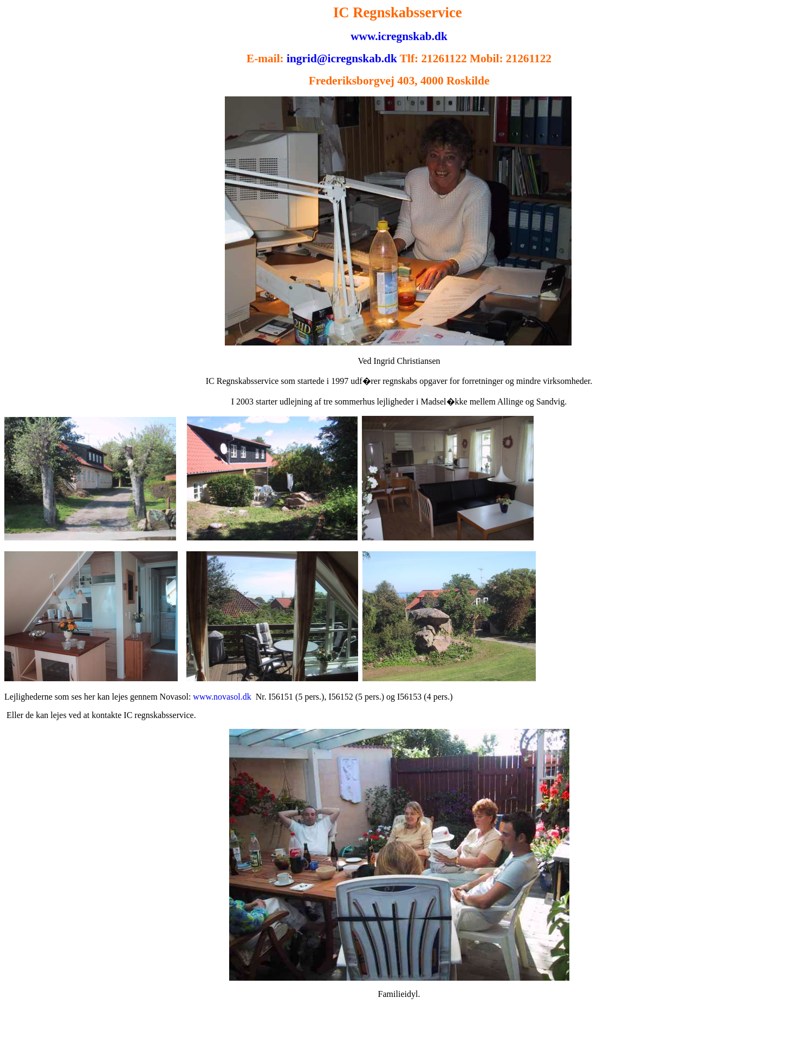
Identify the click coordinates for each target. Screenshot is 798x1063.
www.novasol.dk (222, 696)
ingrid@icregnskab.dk (342, 58)
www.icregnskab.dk (399, 36)
